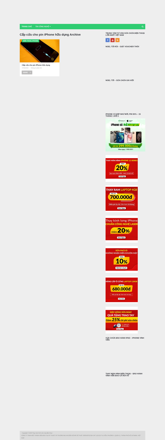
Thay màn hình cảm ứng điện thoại (42, 433)
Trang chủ (27, 26)
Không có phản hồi (36, 68)
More (27, 72)
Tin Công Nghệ (42, 26)
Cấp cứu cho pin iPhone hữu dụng (36, 65)
